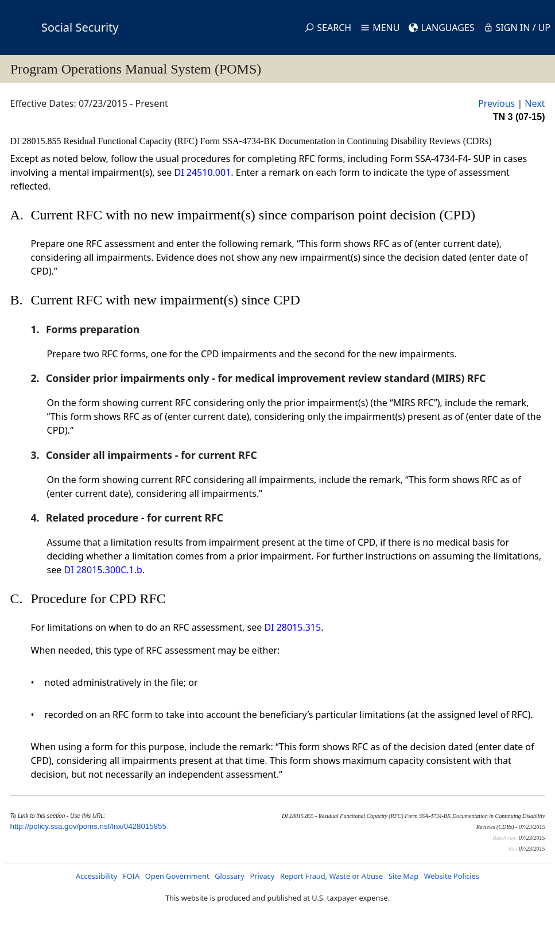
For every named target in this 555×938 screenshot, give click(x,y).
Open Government (177, 876)
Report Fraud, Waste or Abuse (331, 876)
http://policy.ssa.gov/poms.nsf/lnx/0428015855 (88, 826)
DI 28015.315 (292, 627)
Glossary (229, 876)
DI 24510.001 (202, 172)
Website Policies (451, 876)
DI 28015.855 (37, 141)
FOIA (131, 876)
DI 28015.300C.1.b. (104, 569)
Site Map (403, 876)
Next (535, 103)
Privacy (262, 876)
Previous (496, 103)
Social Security (79, 27)
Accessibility (96, 876)
